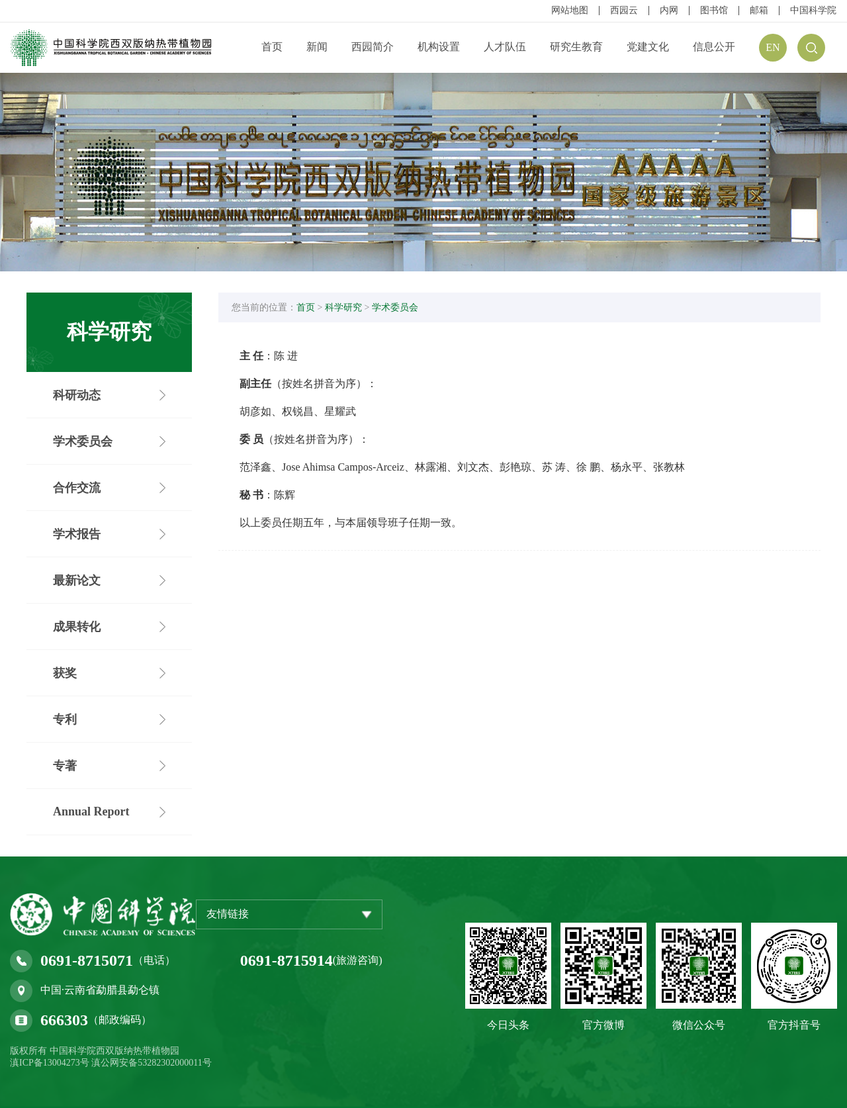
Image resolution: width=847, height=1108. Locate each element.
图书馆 (714, 10)
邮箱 (759, 10)
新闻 (317, 46)
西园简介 (372, 46)
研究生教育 (576, 46)
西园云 (624, 10)
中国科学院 (813, 10)
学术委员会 (395, 307)
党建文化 (648, 46)
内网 (669, 10)
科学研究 (343, 307)
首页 (272, 46)
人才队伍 (505, 46)
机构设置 (439, 46)
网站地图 (569, 10)
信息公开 (714, 46)
